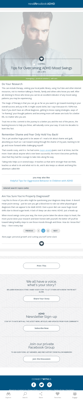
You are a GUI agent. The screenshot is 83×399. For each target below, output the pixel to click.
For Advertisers (46, 390)
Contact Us (22, 390)
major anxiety (46, 150)
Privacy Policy (33, 390)
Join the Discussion (41, 359)
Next (55, 231)
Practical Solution (42, 78)
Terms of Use (59, 390)
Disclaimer (70, 390)
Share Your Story (41, 298)
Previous (29, 231)
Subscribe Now (41, 328)
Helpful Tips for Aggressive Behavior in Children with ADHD (41, 180)
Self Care (54, 78)
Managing (30, 78)
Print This (41, 265)
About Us (12, 390)
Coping (41, 64)
